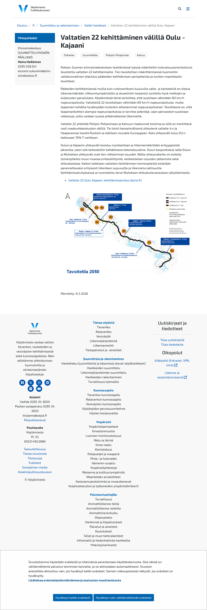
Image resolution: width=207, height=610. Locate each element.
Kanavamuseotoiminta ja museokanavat (103, 481)
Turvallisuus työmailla (103, 381)
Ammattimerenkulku (103, 513)
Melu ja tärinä (103, 440)
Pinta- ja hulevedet (103, 458)
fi (33, 25)
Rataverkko (103, 331)
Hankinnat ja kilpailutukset (103, 522)
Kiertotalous (103, 449)
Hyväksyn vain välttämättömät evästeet (123, 597)
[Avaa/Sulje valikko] (188, 8)
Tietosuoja (35, 458)
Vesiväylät (103, 336)
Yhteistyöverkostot (103, 545)
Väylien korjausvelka (103, 413)
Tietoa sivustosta (35, 453)
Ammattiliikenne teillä (103, 503)
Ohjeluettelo (103, 517)
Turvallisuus (103, 499)
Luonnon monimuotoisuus (103, 435)
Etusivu (22, 25)
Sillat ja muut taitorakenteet (103, 536)
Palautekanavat (35, 420)
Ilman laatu (103, 445)
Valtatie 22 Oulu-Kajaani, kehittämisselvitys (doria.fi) (105, 180)
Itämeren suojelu (103, 463)
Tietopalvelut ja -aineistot (103, 350)
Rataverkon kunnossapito (103, 399)
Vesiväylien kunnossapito (103, 404)
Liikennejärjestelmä (103, 341)
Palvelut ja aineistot (103, 526)
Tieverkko (103, 327)
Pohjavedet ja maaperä (103, 454)
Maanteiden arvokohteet (103, 477)
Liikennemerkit (103, 345)
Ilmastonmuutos (103, 431)
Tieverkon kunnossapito (103, 395)
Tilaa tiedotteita (172, 344)
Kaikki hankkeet (95, 25)
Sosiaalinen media (35, 467)
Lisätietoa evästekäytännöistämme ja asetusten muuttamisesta (74, 580)
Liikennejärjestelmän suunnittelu (103, 372)
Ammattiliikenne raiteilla (103, 508)
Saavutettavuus (35, 449)
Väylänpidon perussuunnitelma (103, 408)
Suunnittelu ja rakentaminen (59, 25)
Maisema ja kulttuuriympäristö (103, 472)
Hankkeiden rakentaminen (103, 377)
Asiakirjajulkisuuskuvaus (35, 472)
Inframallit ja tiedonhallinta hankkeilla (103, 540)
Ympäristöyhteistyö (103, 467)
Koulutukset (103, 531)
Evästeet (35, 462)
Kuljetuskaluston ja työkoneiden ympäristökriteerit (103, 486)
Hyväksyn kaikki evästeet (73, 597)
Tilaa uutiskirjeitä (172, 340)
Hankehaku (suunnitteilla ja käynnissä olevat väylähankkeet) (103, 363)
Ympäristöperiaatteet (103, 426)
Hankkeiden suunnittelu (103, 368)
